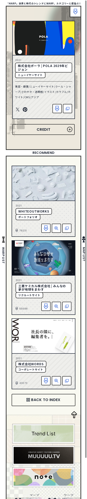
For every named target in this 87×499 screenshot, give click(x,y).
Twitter (17, 109)
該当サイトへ (67, 108)
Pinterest (25, 109)
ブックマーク (75, 11)
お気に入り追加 (57, 108)
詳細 (56, 228)
